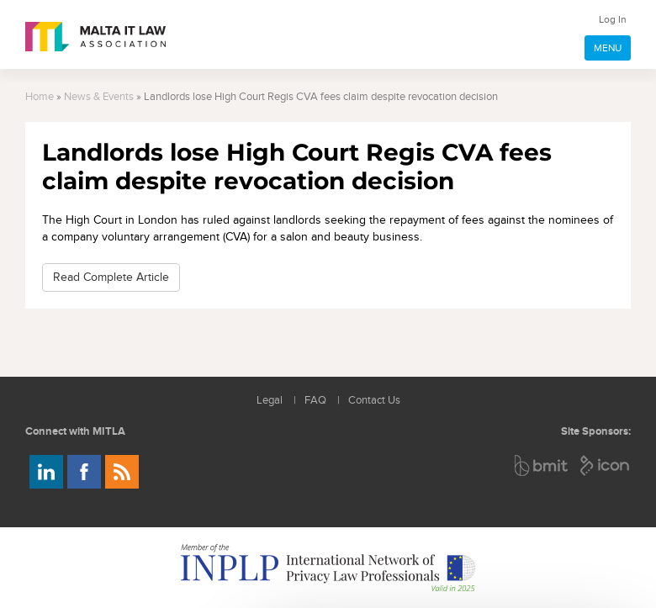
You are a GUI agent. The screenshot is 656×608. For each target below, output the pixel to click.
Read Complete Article (111, 277)
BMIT (542, 465)
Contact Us (374, 400)
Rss (122, 472)
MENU (608, 48)
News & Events (99, 97)
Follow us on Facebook (84, 472)
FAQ (315, 400)
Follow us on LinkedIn (46, 472)
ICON (605, 465)
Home (39, 97)
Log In (613, 19)
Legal (270, 400)
